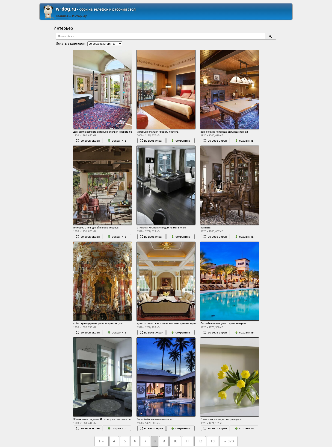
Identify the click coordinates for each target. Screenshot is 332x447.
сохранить (116, 140)
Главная (62, 16)
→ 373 (228, 441)
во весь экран (88, 140)
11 (188, 441)
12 (200, 441)
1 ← (101, 441)
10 (175, 441)
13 (212, 441)
